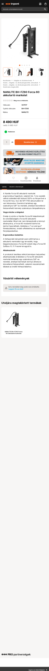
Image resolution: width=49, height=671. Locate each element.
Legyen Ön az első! (16, 289)
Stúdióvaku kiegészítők (11, 87)
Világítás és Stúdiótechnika (23, 80)
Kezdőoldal (6, 80)
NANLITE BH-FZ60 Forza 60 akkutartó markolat (13, 332)
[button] (19, 65)
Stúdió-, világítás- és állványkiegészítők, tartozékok (20, 83)
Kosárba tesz (30, 142)
